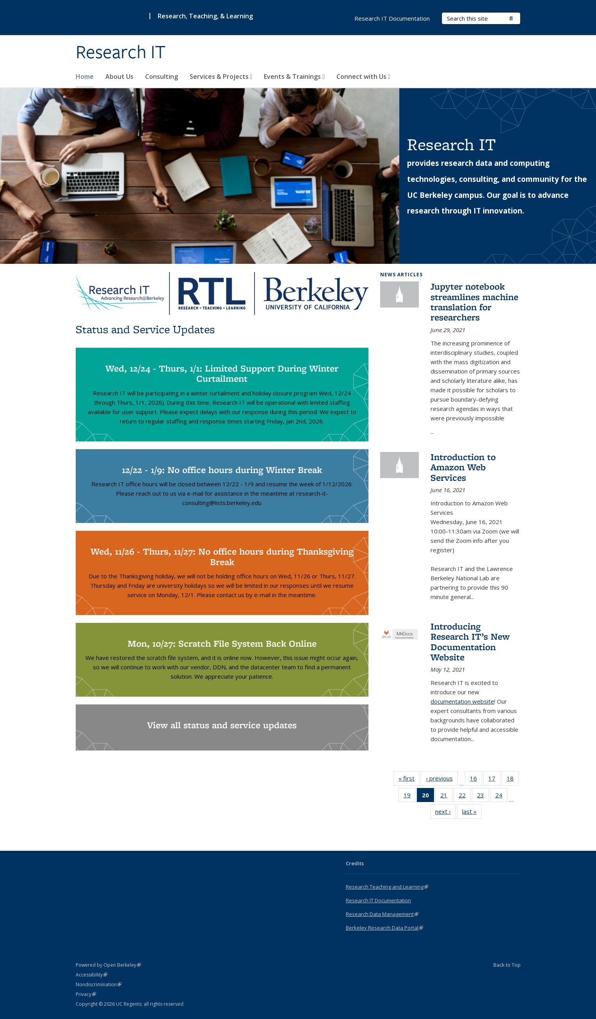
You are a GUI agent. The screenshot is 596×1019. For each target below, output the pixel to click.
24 (501, 796)
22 (465, 796)
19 (410, 796)
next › (445, 813)
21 (446, 796)
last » (472, 813)
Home (85, 76)
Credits (355, 863)
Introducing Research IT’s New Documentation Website (470, 641)
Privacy (86, 994)
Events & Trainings (294, 76)
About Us (119, 76)
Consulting (161, 76)
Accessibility (91, 974)
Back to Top (507, 964)
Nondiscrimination (98, 984)
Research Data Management (382, 914)
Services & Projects (221, 76)
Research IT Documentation (392, 18)
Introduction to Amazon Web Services (463, 467)
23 (483, 796)
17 (494, 780)
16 (476, 780)
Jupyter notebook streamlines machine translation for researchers (474, 302)
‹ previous (442, 780)
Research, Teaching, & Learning (205, 16)
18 (513, 780)
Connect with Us (363, 76)
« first (409, 780)
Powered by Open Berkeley (108, 965)
